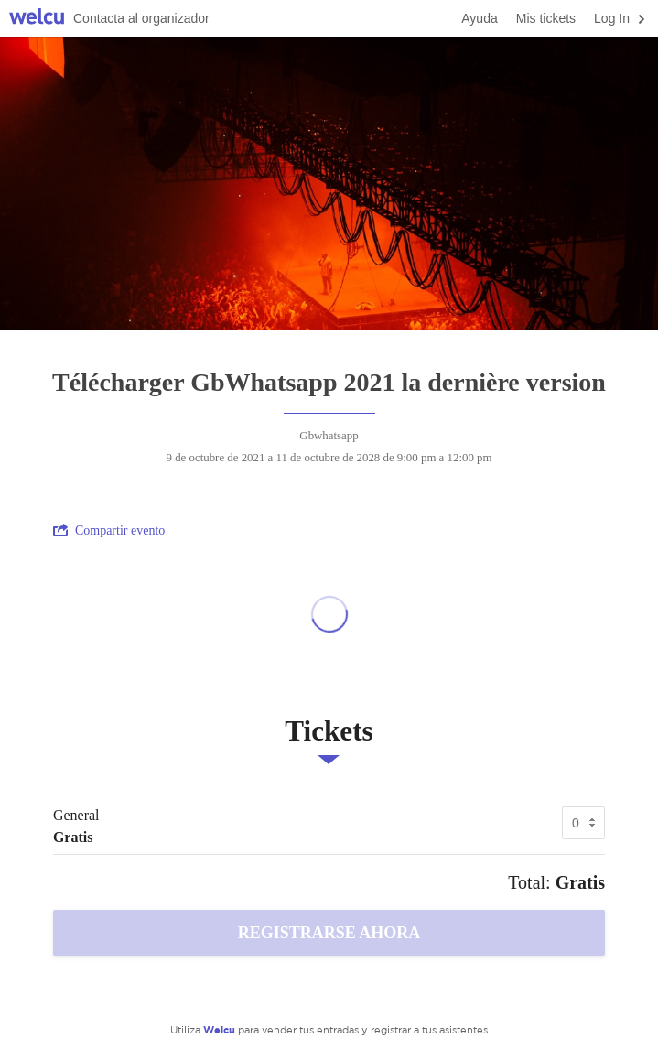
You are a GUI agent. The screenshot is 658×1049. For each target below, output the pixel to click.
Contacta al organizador (141, 18)
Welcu (36, 19)
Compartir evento (109, 530)
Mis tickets (546, 18)
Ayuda (479, 18)
